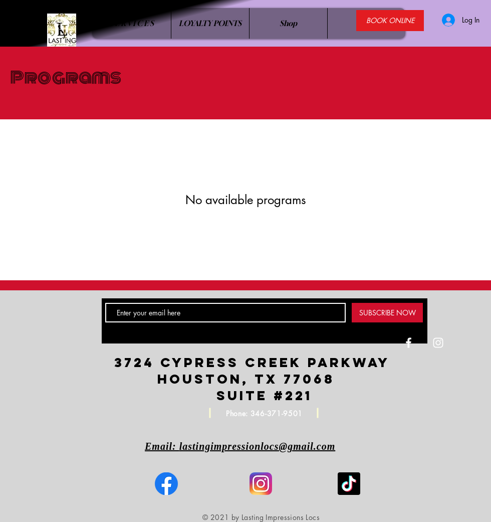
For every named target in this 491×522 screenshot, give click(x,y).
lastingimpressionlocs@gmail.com (257, 446)
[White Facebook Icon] (408, 343)
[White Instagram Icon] (438, 343)
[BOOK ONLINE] (390, 20)
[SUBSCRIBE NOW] (387, 312)
